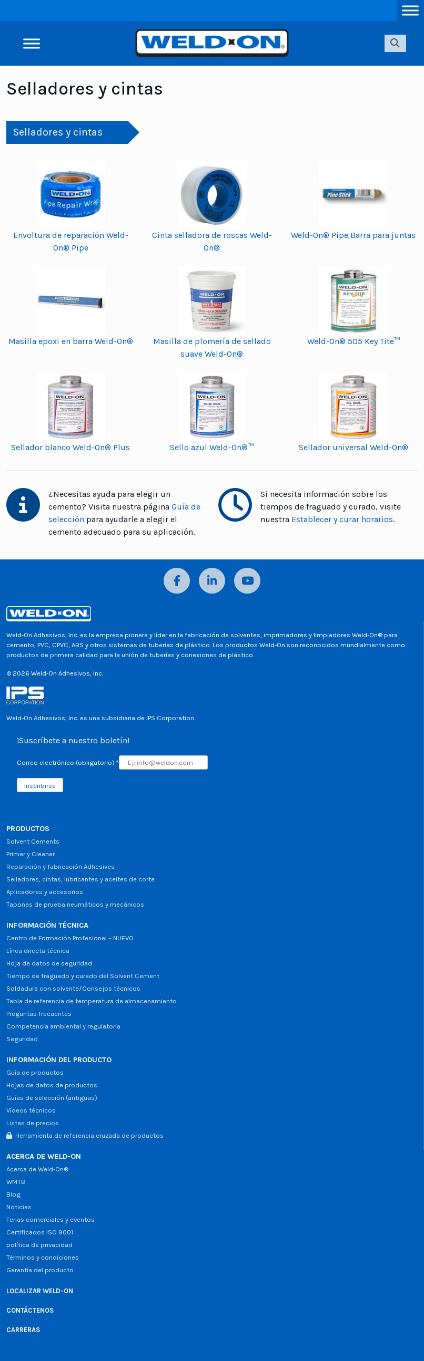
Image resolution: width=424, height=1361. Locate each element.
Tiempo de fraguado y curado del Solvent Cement (82, 976)
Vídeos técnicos (31, 1110)
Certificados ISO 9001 (39, 1232)
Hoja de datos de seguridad (49, 963)
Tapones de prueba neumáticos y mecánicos (75, 904)
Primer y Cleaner (30, 854)
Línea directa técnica (37, 950)
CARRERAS (23, 1330)
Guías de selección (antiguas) (51, 1098)
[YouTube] (247, 581)
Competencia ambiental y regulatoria (63, 1026)
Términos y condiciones (42, 1257)
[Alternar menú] (410, 10)
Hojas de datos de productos (51, 1085)
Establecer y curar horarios (342, 519)
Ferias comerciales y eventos (50, 1219)
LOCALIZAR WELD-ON (39, 1291)
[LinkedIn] (212, 581)
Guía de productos (35, 1072)
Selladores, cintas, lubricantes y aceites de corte (80, 879)
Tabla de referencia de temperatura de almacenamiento (91, 1001)
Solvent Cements (32, 841)
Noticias (19, 1207)
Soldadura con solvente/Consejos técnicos (73, 988)
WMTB (15, 1182)
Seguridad (22, 1039)
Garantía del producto (40, 1270)
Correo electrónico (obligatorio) (68, 762)
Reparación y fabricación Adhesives (60, 866)
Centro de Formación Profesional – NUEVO (70, 938)
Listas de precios (32, 1123)
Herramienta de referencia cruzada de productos (85, 1135)
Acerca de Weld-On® (37, 1169)
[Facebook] (177, 581)
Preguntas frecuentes (39, 1013)
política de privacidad (39, 1245)
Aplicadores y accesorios (44, 892)
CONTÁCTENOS (30, 1310)
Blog (13, 1194)
